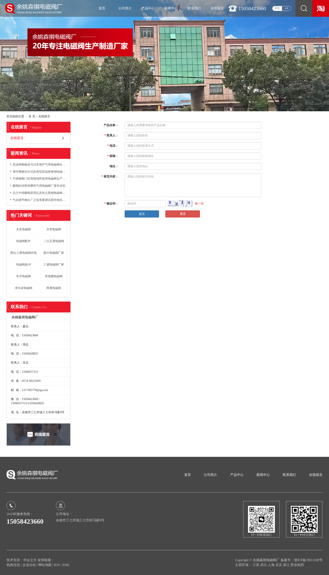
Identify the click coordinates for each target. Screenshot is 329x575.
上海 (271, 565)
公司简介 (125, 8)
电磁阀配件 (23, 241)
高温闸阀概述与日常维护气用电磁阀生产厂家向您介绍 (40, 164)
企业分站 (29, 565)
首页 (102, 8)
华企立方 (30, 560)
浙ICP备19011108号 (308, 560)
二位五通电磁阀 (53, 241)
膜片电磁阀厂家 (53, 252)
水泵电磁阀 (23, 229)
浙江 (286, 565)
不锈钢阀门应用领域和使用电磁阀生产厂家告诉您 (40, 178)
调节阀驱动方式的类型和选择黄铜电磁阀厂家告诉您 (40, 171)
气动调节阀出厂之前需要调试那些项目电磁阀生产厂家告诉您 (40, 200)
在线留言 (217, 8)
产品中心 (148, 8)
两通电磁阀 (53, 288)
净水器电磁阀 (23, 288)
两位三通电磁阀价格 (23, 252)
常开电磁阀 (23, 276)
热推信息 (13, 565)
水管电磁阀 (53, 229)
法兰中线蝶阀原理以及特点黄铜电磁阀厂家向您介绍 (40, 192)
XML (66, 565)
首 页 (32, 116)
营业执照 (297, 565)
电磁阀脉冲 (23, 264)
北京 (279, 565)
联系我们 (194, 8)
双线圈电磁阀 (54, 276)
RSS (57, 565)
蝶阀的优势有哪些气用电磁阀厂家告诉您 (39, 185)
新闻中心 (171, 8)
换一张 (199, 203)
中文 (277, 8)
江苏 (256, 565)
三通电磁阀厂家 (53, 264)
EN (286, 8)
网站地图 (45, 565)
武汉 (264, 565)
